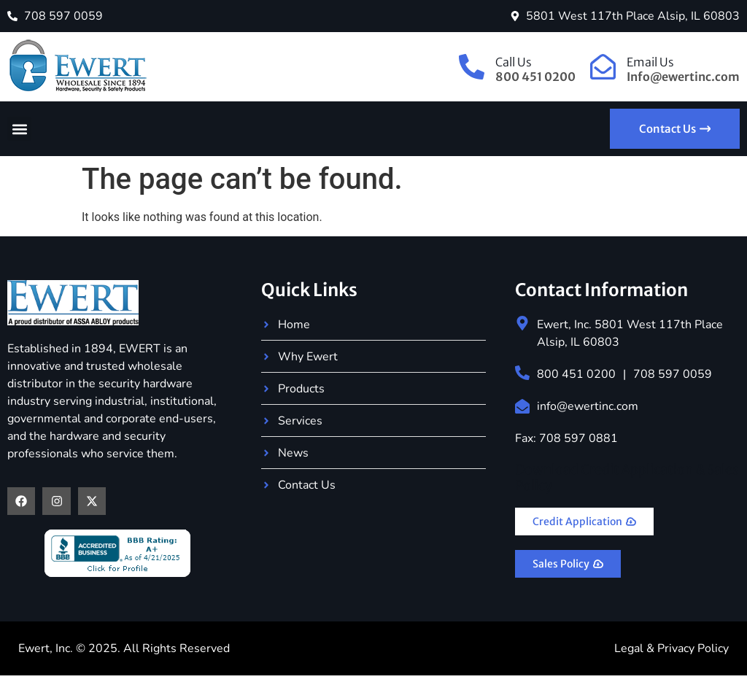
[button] (19, 129)
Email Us (650, 62)
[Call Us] (471, 67)
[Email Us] (603, 67)
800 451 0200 (576, 374)
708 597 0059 (672, 374)
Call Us (513, 62)
